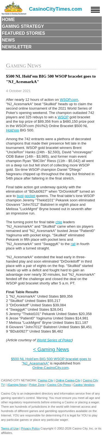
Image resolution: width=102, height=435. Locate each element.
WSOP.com (69, 100)
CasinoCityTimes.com (55, 9)
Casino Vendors (84, 384)
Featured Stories (23, 33)
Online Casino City (67, 380)
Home (8, 19)
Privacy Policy (30, 428)
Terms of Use (10, 428)
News (8, 40)
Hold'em (12, 130)
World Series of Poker (54, 340)
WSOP (63, 117)
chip (58, 222)
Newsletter (17, 47)
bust (20, 196)
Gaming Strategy (23, 26)
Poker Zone (37, 384)
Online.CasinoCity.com (50, 368)
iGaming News (17, 384)
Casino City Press (59, 384)
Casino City (45, 380)
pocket (29, 196)
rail (73, 244)
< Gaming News (51, 349)
